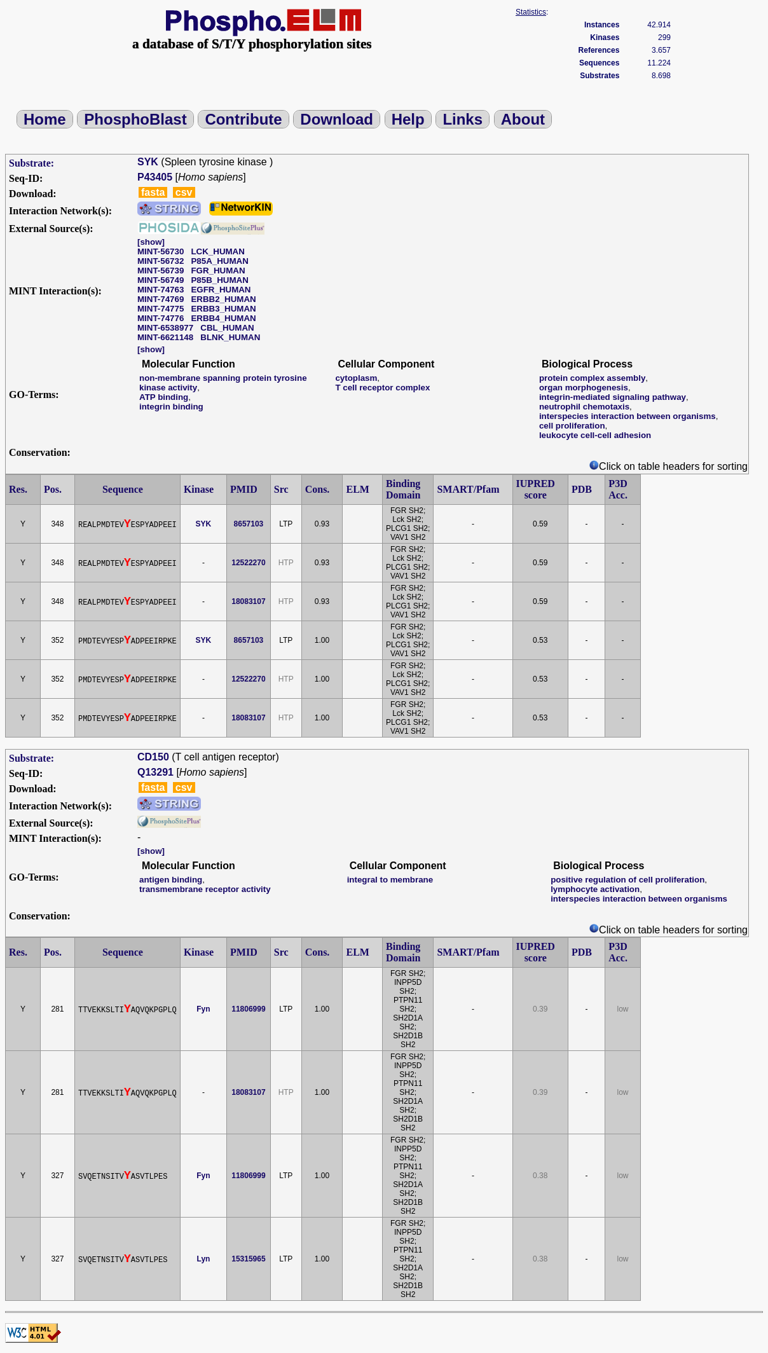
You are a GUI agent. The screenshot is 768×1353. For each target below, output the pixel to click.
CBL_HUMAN (227, 328)
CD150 (153, 757)
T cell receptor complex (382, 387)
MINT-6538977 (165, 328)
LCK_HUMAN (217, 251)
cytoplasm (356, 378)
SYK (147, 161)
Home (45, 119)
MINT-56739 (160, 270)
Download (336, 119)
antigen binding (170, 879)
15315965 (248, 1258)
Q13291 (155, 772)
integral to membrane (390, 879)
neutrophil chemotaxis (584, 406)
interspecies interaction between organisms (627, 416)
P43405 (154, 177)
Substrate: (31, 163)
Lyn (203, 1258)
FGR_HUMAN (218, 270)
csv (184, 192)
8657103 (249, 523)
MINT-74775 (160, 308)
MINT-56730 (160, 251)
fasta (153, 192)
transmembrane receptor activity (205, 889)
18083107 (248, 601)
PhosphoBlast (135, 119)
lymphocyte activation (595, 889)
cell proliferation (572, 425)
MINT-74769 (160, 299)
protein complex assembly (592, 378)
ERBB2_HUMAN (223, 299)
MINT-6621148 (165, 337)
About (523, 119)
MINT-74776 (160, 318)
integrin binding (171, 406)
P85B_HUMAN (219, 280)
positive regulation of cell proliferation (627, 879)
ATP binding (163, 397)
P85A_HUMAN (219, 261)
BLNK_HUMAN (230, 337)
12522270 (248, 562)
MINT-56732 (160, 261)
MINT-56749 (160, 280)
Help (408, 119)
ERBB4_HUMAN (223, 318)
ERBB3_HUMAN (223, 308)
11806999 (248, 1009)
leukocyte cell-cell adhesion (595, 435)
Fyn (203, 1009)
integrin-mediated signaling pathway (612, 397)
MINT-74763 (160, 289)
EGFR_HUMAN (220, 289)
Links (462, 119)
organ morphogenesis (583, 387)
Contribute (243, 119)
